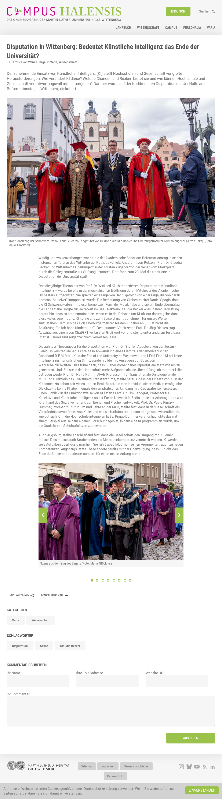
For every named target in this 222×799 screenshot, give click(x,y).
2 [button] (97, 580)
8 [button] (130, 580)
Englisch (178, 11)
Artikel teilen (19, 595)
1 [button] (92, 580)
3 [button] (103, 580)
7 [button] (125, 580)
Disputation (20, 646)
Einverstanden (202, 790)
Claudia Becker (70, 646)
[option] (111, 515)
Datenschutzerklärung (100, 788)
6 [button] (119, 580)
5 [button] (114, 580)
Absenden (190, 738)
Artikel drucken (52, 595)
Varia (15, 620)
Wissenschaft (68, 62)
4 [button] (108, 580)
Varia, (54, 62)
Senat (44, 646)
